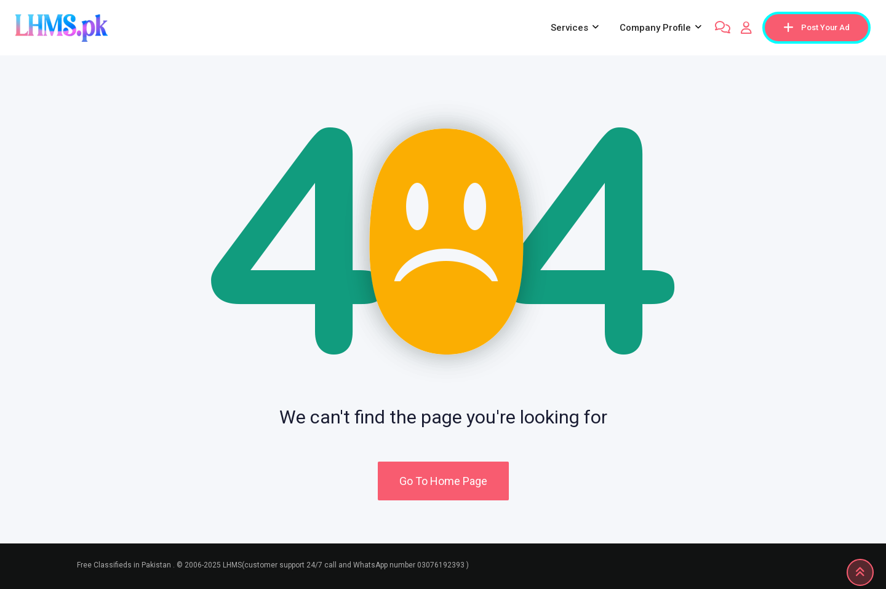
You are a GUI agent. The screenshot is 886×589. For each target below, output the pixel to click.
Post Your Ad (816, 27)
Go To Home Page (443, 481)
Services (569, 27)
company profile (655, 27)
